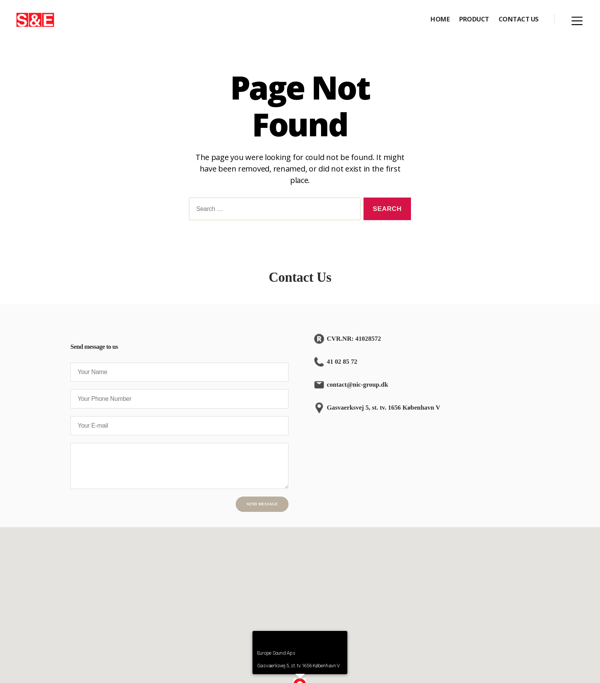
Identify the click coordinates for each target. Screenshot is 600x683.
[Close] (338, 644)
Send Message (262, 508)
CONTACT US (519, 20)
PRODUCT (474, 20)
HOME (440, 20)
